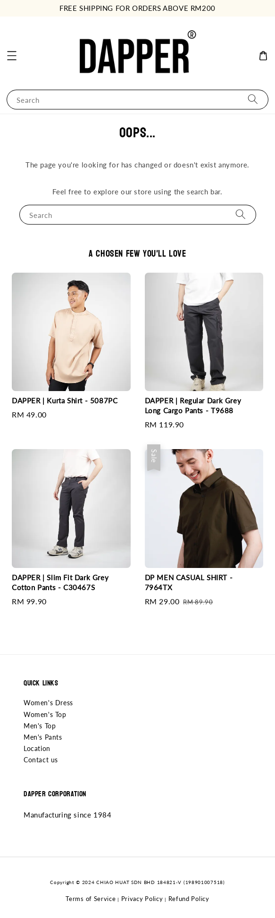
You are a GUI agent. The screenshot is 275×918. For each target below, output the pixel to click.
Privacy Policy (142, 898)
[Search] (253, 99)
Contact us (41, 760)
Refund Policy (188, 898)
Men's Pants (43, 737)
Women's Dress (48, 703)
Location (37, 748)
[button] (11, 55)
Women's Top (45, 714)
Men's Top (40, 726)
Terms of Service (91, 898)
